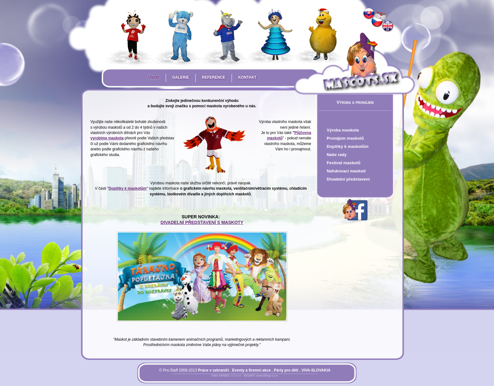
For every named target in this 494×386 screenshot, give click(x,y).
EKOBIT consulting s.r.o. (261, 375)
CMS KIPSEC (220, 375)
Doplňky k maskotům (348, 146)
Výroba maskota (343, 130)
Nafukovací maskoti (346, 171)
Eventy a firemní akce (251, 370)
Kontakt (247, 77)
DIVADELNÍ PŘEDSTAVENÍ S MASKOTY (202, 222)
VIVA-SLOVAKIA (316, 370)
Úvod (153, 77)
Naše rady (337, 154)
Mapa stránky (255, 379)
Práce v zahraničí (213, 370)
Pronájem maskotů (345, 138)
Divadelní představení (348, 179)
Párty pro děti (286, 370)
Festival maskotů (343, 162)
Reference (213, 77)
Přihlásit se (232, 379)
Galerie (180, 77)
